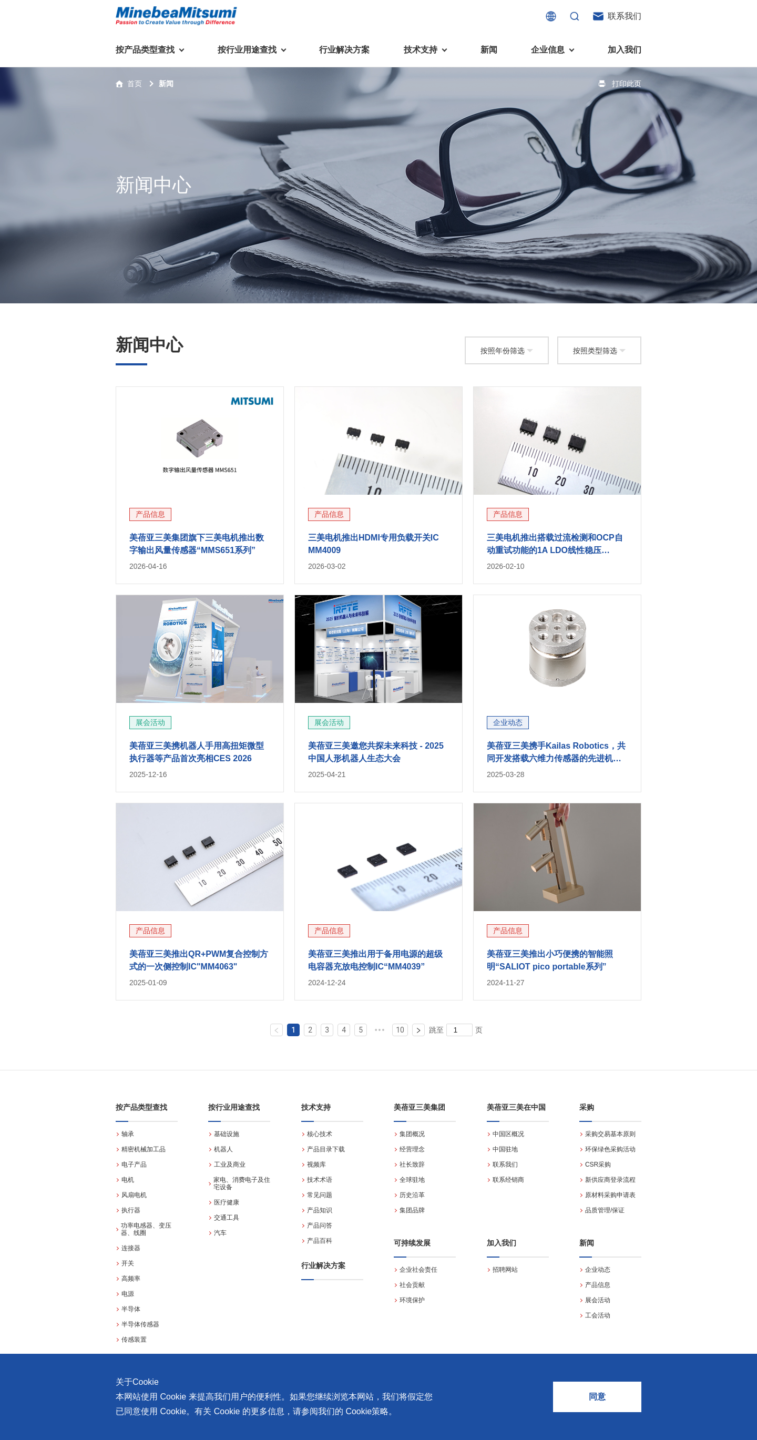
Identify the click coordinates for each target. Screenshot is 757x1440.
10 (400, 1030)
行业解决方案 (344, 49)
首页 (134, 83)
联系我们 (624, 16)
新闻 (488, 49)
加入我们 (624, 49)
